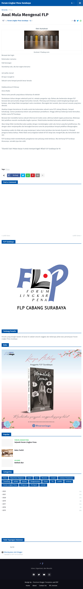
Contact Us (43, 586)
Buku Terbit (19, 450)
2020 (42, 498)
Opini (29, 478)
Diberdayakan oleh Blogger (12, 552)
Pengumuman (35, 481)
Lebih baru (6, 236)
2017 (42, 504)
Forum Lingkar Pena (10, 485)
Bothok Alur (19, 463)
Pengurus (24, 485)
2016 (42, 507)
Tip (52, 481)
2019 (42, 501)
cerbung (68, 481)
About (35, 586)
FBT (57, 582)
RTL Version (53, 586)
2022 (42, 491)
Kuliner (24, 481)
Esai (36, 478)
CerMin (59, 481)
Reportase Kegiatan (17, 478)
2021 (42, 495)
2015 (42, 510)
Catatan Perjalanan (66, 478)
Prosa (11, 10)
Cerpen (53, 478)
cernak (43, 485)
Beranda (4, 10)
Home (28, 586)
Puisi (5, 478)
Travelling (6, 481)
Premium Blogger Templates (42, 582)
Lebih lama (76, 236)
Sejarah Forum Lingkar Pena (25, 442)
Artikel (16, 481)
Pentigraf (34, 485)
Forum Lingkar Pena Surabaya (16, 3)
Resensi (44, 478)
